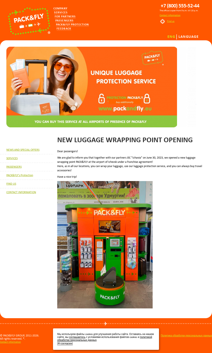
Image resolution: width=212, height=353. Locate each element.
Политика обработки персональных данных (186, 335)
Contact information (170, 15)
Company (60, 8)
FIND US (11, 183)
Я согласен (65, 343)
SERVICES (12, 158)
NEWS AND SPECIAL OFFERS (22, 149)
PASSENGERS (14, 166)
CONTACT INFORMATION (21, 192)
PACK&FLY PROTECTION (72, 24)
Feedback (64, 28)
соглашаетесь (77, 337)
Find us (170, 21)
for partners (65, 16)
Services (61, 12)
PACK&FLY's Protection (19, 175)
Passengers (64, 20)
